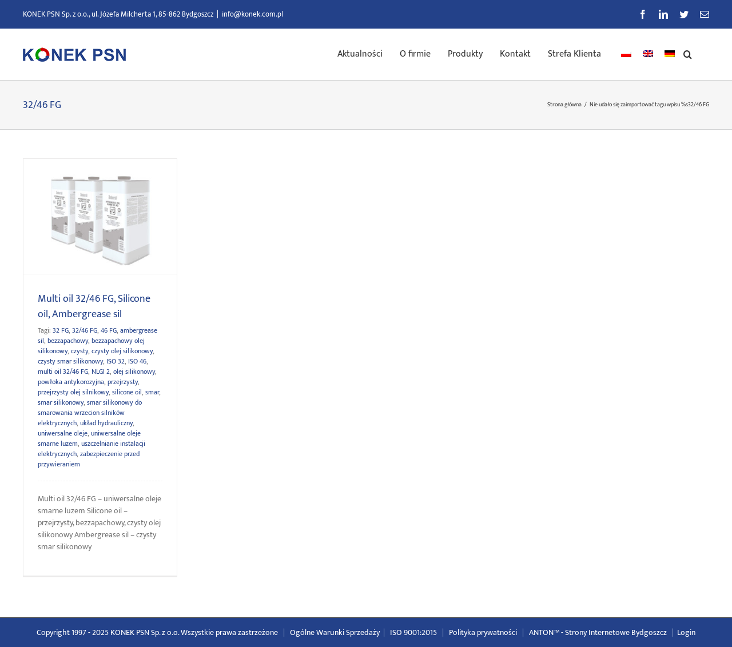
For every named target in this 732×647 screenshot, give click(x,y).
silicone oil (127, 392)
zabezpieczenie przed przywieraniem (89, 459)
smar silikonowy (60, 402)
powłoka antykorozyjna (71, 382)
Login (686, 632)
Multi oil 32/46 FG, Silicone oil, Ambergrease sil (94, 306)
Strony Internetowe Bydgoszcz (616, 632)
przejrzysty (123, 382)
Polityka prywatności (483, 632)
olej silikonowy (134, 371)
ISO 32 (115, 361)
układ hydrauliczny (106, 423)
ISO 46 (137, 361)
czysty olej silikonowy (122, 351)
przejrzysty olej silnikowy (73, 392)
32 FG (61, 330)
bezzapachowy (67, 340)
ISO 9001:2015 (413, 632)
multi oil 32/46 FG (63, 371)
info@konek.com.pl (252, 14)
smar (152, 392)
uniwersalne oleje (62, 433)
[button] (687, 53)
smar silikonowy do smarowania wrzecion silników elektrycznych (90, 413)
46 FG (109, 330)
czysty (79, 351)
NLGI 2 (101, 371)
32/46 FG (84, 330)
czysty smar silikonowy (70, 361)
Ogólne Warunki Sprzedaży (335, 632)
